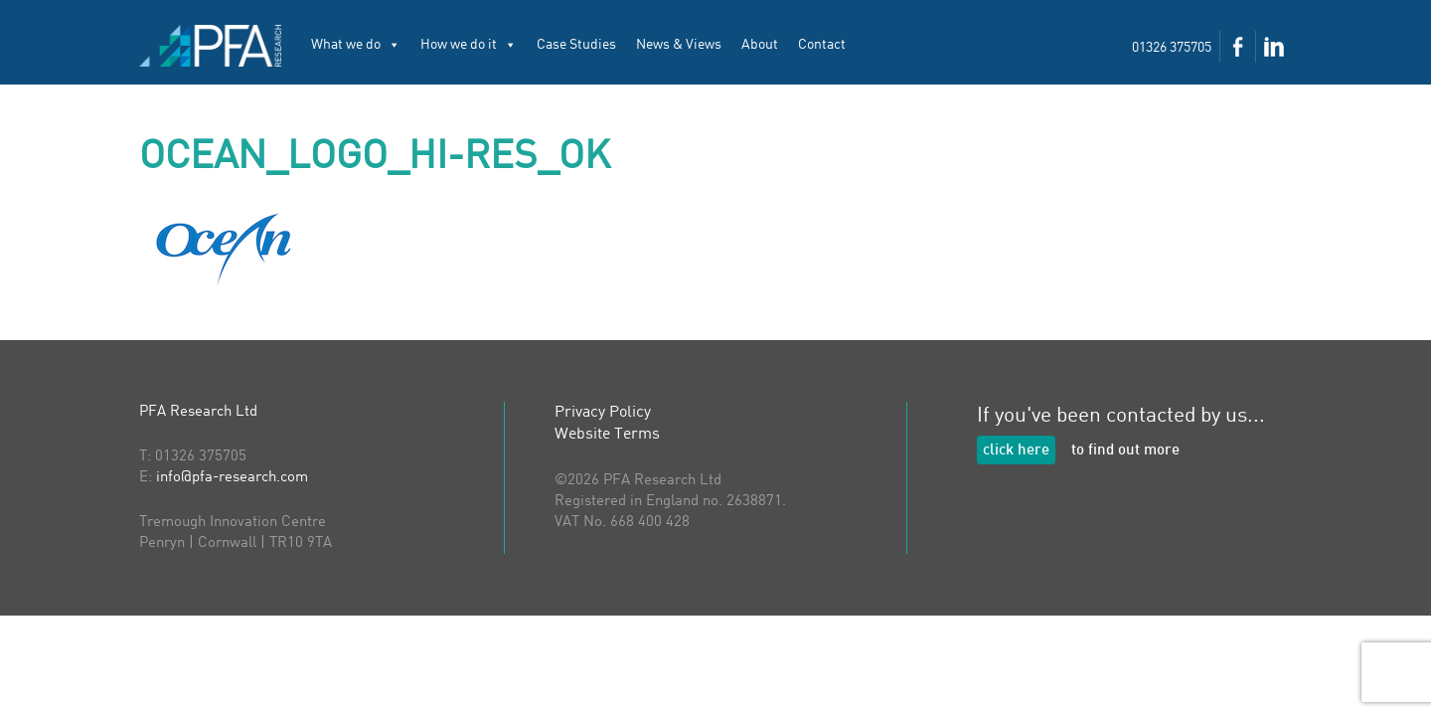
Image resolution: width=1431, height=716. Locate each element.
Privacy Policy (603, 413)
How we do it (468, 45)
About (759, 45)
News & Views (678, 45)
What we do (355, 45)
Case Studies (576, 45)
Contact (822, 45)
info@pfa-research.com (232, 477)
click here (1016, 451)
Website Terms (607, 435)
